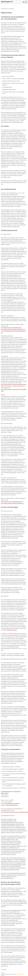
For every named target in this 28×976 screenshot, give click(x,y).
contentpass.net (20, 609)
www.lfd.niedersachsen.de (12, 805)
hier (9, 653)
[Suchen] (23, 2)
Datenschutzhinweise (12, 630)
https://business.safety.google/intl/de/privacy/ (11, 327)
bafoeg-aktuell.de (4, 8)
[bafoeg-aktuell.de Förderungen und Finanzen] (7, 2)
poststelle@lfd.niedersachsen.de (12, 803)
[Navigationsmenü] (26, 2)
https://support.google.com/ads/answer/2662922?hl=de (13, 384)
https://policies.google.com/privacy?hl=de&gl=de (12, 329)
